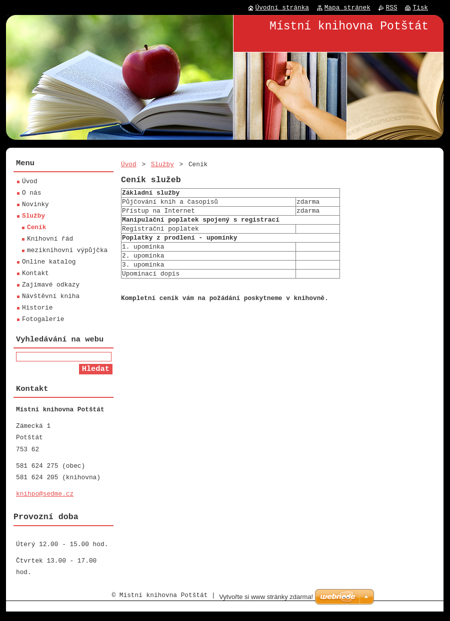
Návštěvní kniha (51, 297)
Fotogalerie (43, 320)
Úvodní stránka (283, 7)
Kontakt (35, 274)
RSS (392, 7)
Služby (162, 164)
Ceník (36, 228)
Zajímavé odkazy (51, 286)
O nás (31, 194)
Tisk (420, 7)
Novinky (35, 205)
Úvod (128, 164)
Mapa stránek (347, 7)
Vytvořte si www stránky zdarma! (266, 606)
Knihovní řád (50, 240)
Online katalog (49, 263)
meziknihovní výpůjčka (67, 251)
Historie (37, 309)
